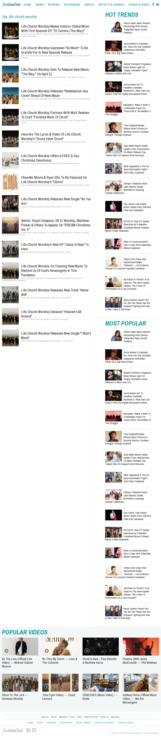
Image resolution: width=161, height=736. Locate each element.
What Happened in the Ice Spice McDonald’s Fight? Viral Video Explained (136, 169)
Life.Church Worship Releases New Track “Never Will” (55, 292)
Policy (79, 717)
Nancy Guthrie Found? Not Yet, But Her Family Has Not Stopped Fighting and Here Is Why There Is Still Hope (127, 304)
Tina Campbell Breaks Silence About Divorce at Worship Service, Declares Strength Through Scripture (127, 130)
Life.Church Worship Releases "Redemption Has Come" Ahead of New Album (54, 93)
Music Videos (83, 723)
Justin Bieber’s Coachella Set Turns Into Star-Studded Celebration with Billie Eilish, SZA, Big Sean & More (128, 48)
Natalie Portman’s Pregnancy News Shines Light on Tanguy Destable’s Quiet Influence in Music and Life (128, 68)
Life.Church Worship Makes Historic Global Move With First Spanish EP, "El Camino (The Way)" (55, 28)
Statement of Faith (91, 717)
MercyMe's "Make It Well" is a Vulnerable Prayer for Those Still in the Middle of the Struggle (128, 109)
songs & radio (139, 4)
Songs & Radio (126, 723)
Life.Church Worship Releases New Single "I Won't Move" (56, 335)
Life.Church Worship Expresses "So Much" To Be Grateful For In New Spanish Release (54, 50)
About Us (45, 717)
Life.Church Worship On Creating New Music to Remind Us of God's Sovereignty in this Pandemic (54, 270)
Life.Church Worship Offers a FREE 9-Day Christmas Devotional (50, 158)
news (40, 4)
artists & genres (111, 4)
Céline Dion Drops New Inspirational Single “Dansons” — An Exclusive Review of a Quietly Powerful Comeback (127, 263)
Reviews (51, 723)
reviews (54, 4)
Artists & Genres (104, 723)
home (27, 4)
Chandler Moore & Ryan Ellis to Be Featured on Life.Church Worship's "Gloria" (54, 179)
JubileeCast (12, 730)
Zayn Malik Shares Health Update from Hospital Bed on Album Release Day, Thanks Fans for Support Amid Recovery (127, 150)
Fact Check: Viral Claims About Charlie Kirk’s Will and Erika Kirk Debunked (137, 207)
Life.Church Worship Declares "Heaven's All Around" (51, 314)
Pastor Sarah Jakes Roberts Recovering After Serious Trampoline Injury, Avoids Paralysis (136, 27)
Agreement (63, 717)
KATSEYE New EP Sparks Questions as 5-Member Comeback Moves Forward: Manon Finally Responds (127, 225)
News (40, 723)
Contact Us (104, 717)
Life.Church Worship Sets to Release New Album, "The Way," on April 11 (55, 71)
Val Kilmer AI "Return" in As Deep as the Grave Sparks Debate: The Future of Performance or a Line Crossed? (127, 284)
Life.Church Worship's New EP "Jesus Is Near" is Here (55, 246)
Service (54, 717)
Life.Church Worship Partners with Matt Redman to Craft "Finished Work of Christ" (55, 115)
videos (89, 4)
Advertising (115, 717)
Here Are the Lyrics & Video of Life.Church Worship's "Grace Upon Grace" (51, 136)
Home (30, 723)
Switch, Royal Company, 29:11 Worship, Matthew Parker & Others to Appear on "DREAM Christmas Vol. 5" (56, 225)
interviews (72, 4)
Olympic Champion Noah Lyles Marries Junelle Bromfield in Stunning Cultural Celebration (126, 188)
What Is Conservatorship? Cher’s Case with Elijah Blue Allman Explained (137, 245)
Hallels (11, 5)
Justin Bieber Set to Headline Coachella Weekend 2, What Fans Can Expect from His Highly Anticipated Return (127, 89)
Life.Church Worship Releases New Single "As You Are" (56, 201)
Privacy (72, 717)
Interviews (66, 723)
